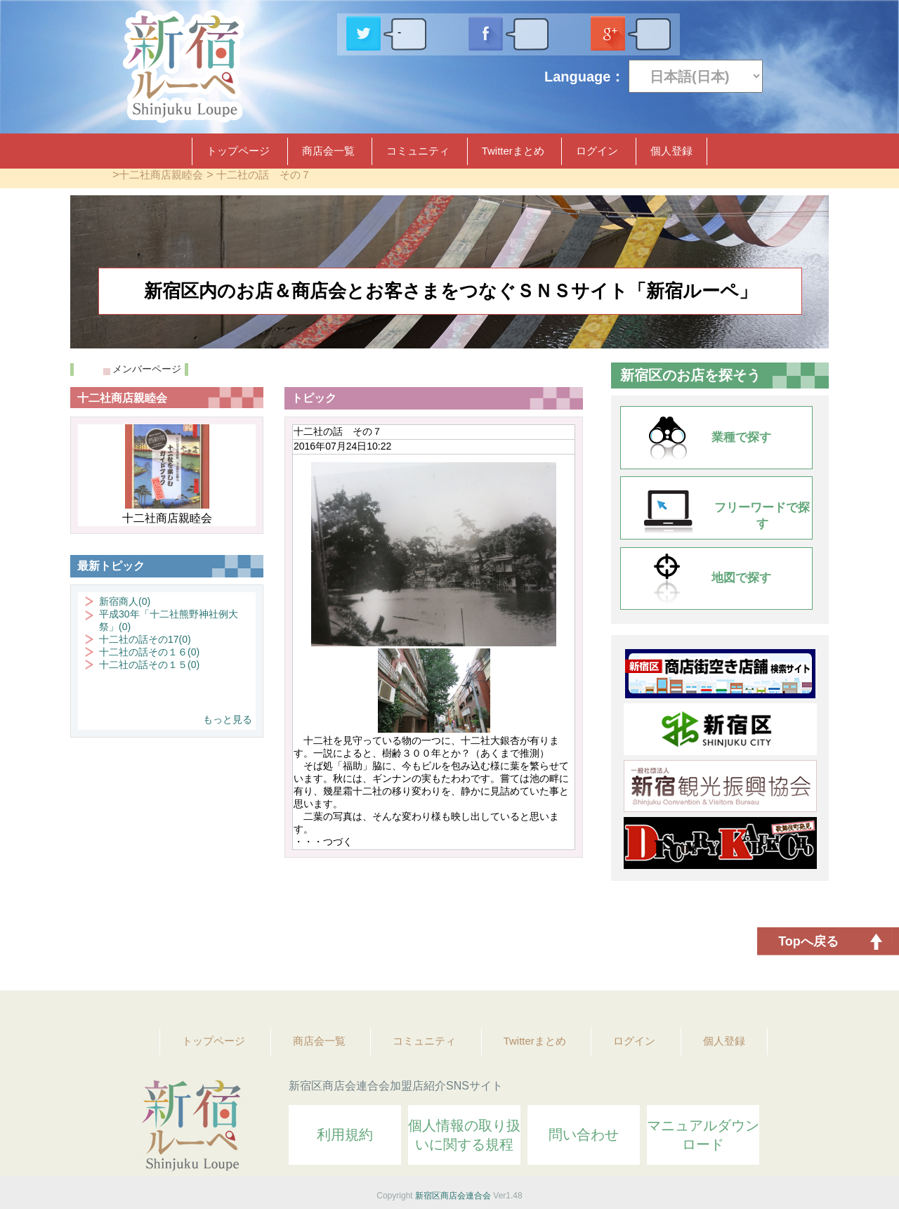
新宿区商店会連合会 (453, 1196)
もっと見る (227, 719)
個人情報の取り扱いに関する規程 (464, 1135)
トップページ (238, 151)
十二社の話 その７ (263, 175)
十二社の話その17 (145, 639)
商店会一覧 (328, 151)
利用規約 (345, 1134)
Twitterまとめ (513, 151)
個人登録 (671, 151)
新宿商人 (124, 601)
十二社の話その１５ (149, 664)
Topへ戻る (808, 941)
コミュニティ (418, 151)
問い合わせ (584, 1134)
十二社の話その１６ (149, 652)
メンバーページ (146, 368)
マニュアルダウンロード (703, 1135)
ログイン (597, 151)
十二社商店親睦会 (161, 175)
